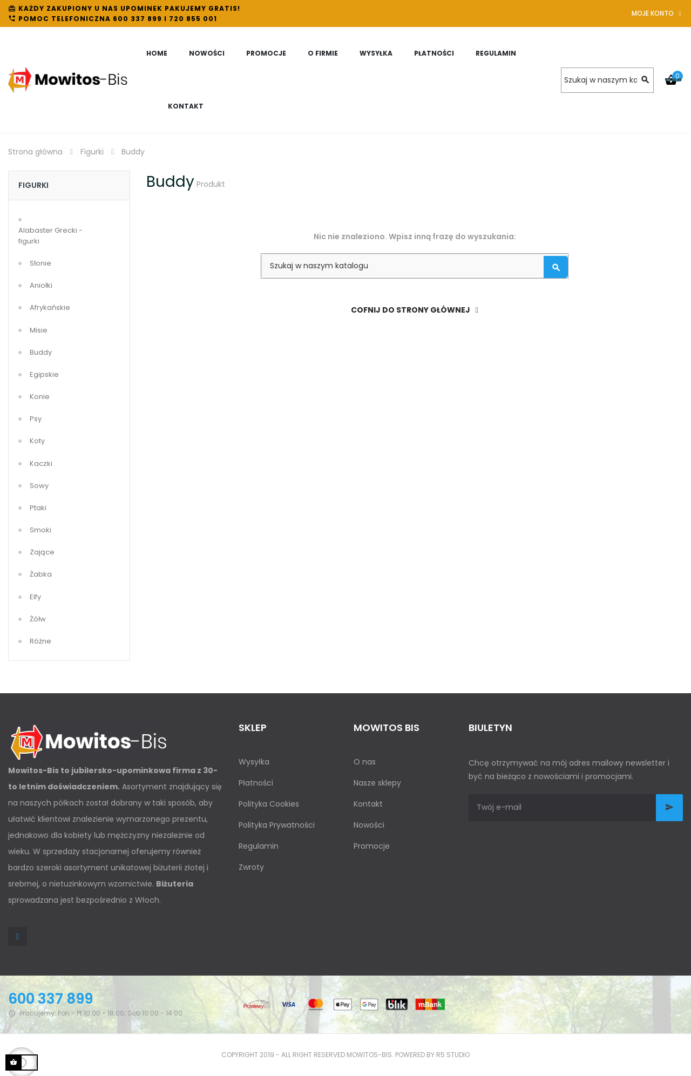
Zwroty (251, 867)
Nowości (369, 825)
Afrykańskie (50, 307)
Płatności (256, 782)
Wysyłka (254, 761)
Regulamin (259, 846)
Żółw (38, 619)
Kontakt (368, 803)
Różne (40, 641)
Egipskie (44, 374)
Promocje (372, 846)
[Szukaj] (607, 80)
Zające (42, 552)
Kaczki (41, 463)
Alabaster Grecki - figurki (50, 235)
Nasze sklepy (377, 782)
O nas (365, 761)
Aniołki (41, 285)
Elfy (35, 597)
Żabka (41, 574)
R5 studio (453, 1054)
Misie (39, 330)
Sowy (39, 486)
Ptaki (38, 508)
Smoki (40, 530)
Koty (37, 441)
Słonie (40, 263)
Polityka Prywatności (277, 825)
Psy (36, 419)
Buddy (41, 352)
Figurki (33, 185)
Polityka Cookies (269, 803)
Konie (40, 396)
